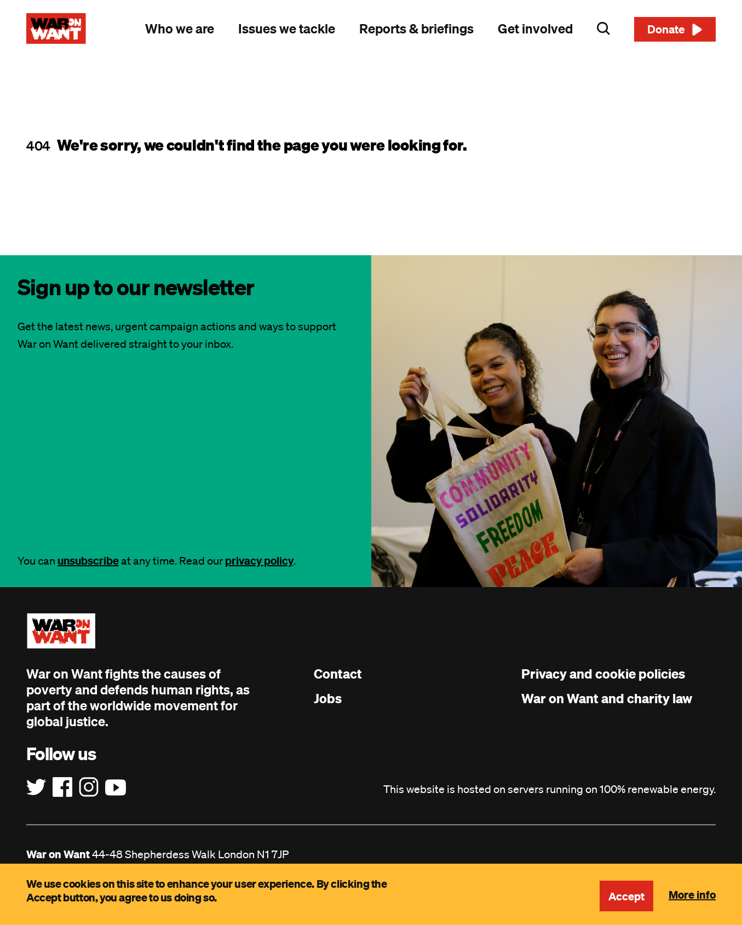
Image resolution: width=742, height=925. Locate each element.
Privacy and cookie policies (603, 673)
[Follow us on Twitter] (36, 787)
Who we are (179, 28)
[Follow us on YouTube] (115, 787)
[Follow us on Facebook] (62, 787)
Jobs (328, 698)
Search (603, 28)
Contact (338, 673)
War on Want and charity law (606, 698)
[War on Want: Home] (56, 28)
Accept (626, 896)
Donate (666, 29)
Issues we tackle (286, 28)
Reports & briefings (416, 28)
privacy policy (259, 560)
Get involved (535, 28)
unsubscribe (88, 560)
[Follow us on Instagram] (89, 787)
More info (692, 894)
